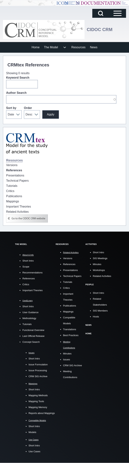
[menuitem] (35, 47)
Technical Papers (72, 276)
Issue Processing (38, 370)
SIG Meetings (100, 258)
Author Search (16, 92)
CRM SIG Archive (38, 376)
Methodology (29, 318)
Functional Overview (33, 330)
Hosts (96, 316)
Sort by (11, 108)
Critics (25, 284)
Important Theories (32, 290)
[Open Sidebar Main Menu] (117, 13)
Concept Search (31, 342)
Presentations (70, 270)
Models (32, 432)
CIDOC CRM (100, 29)
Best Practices (70, 335)
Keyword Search (17, 77)
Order (28, 108)
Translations (69, 329)
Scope (25, 266)
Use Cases (34, 451)
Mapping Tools (36, 401)
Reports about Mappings (42, 413)
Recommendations (32, 272)
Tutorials (27, 324)
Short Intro (28, 260)
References (28, 278)
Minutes (67, 353)
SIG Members (100, 310)
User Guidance (30, 312)
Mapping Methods (38, 395)
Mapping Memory (38, 407)
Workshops (99, 270)
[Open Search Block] (100, 13)
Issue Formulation (38, 364)
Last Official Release (33, 336)
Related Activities (102, 276)
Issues (66, 359)
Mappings (68, 311)
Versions (67, 258)
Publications (69, 305)
